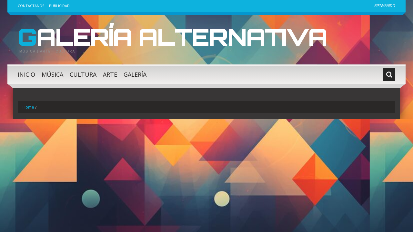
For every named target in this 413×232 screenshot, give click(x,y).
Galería (135, 74)
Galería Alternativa (172, 36)
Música (52, 74)
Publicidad (59, 5)
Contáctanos (31, 5)
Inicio (26, 74)
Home (28, 107)
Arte (110, 74)
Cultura (83, 74)
